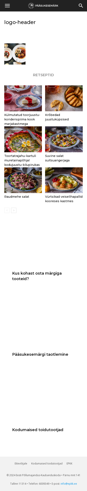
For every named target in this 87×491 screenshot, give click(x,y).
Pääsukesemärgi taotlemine (40, 354)
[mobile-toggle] (7, 5)
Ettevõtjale (21, 463)
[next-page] (13, 210)
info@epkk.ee (69, 483)
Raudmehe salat (16, 197)
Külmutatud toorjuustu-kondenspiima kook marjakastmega (22, 119)
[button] (81, 5)
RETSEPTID (43, 75)
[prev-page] (7, 210)
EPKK (69, 463)
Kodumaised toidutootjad (37, 430)
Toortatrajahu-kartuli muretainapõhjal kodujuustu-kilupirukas (22, 160)
